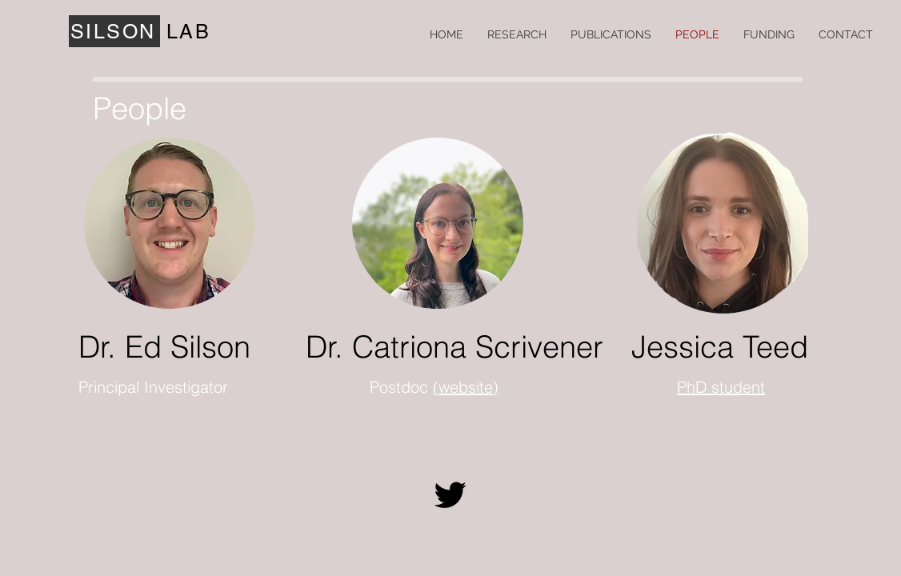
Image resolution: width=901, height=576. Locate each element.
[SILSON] (114, 31)
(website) (466, 387)
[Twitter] (450, 495)
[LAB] (190, 31)
